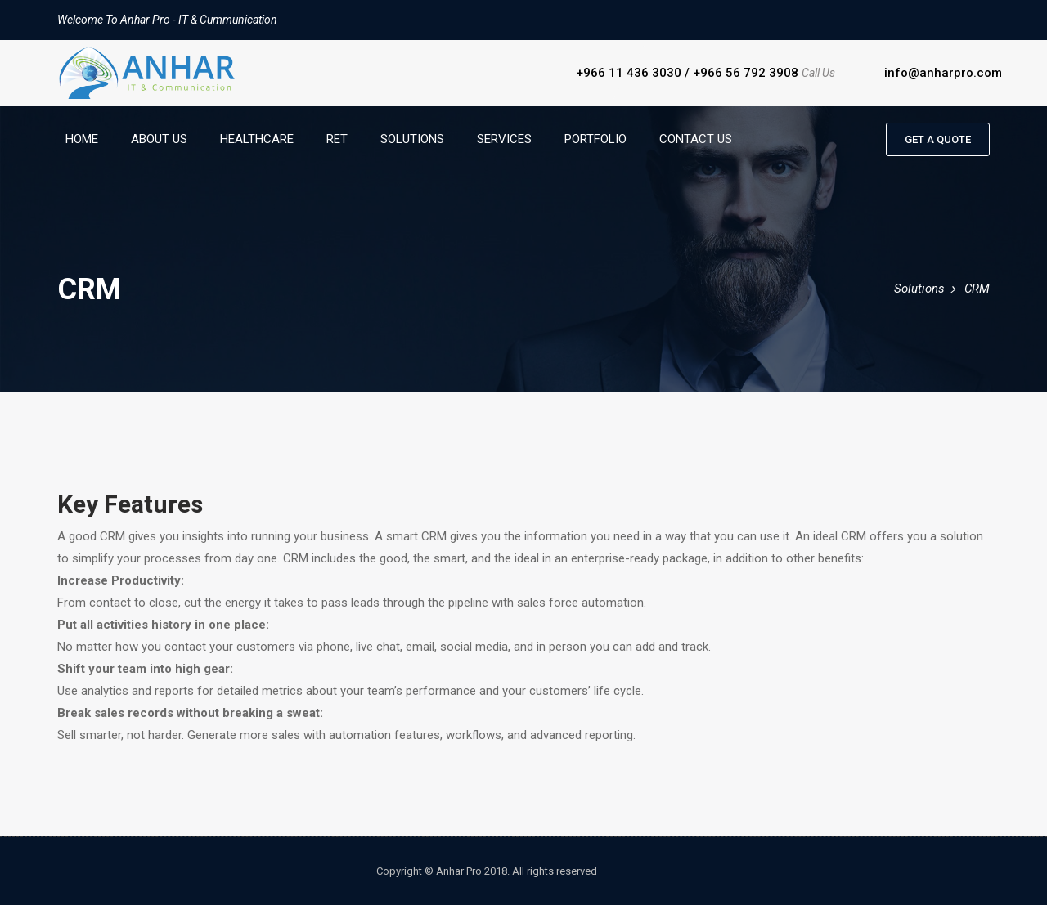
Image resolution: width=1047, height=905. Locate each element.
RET (337, 139)
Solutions (412, 139)
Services (504, 139)
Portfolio (595, 139)
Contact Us (695, 139)
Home (81, 139)
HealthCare (257, 139)
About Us (159, 139)
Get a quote (938, 139)
